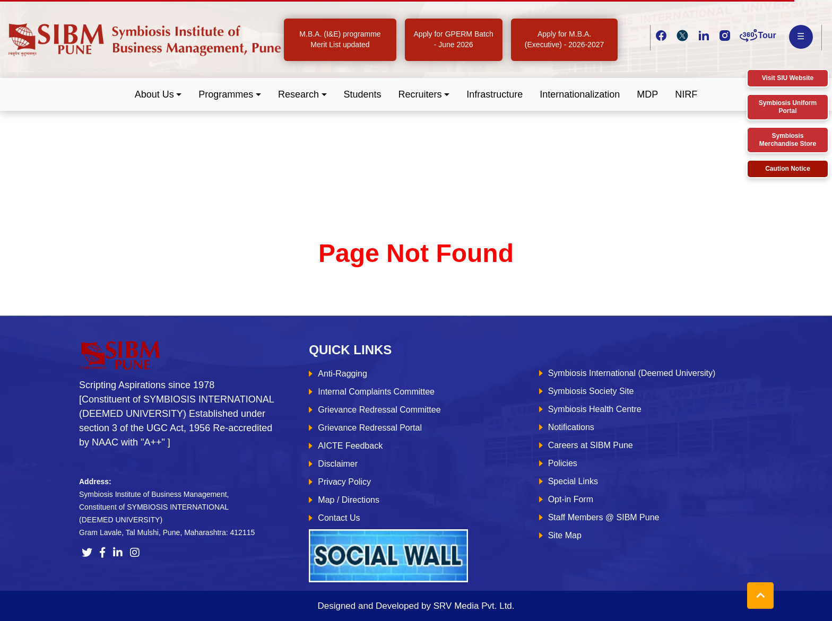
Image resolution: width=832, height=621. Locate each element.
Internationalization (580, 94)
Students (363, 94)
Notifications (571, 427)
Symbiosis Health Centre (595, 409)
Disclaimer (338, 463)
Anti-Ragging (342, 373)
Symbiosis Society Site (591, 391)
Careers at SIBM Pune (590, 445)
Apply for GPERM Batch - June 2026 (453, 39)
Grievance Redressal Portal (370, 427)
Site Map (565, 535)
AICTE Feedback (350, 445)
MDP (647, 94)
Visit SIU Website (788, 78)
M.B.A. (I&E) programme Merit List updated (339, 39)
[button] (158, 94)
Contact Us (339, 517)
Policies (562, 463)
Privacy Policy (344, 481)
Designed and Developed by (415, 606)
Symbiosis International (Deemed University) (632, 373)
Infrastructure (494, 94)
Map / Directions (348, 499)
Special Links (573, 481)
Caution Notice (787, 168)
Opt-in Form (570, 499)
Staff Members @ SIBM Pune (604, 517)
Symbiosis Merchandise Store (787, 139)
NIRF (686, 94)
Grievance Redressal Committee (379, 409)
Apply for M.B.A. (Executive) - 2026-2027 (564, 39)
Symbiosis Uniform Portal (788, 107)
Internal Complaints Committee (376, 391)
